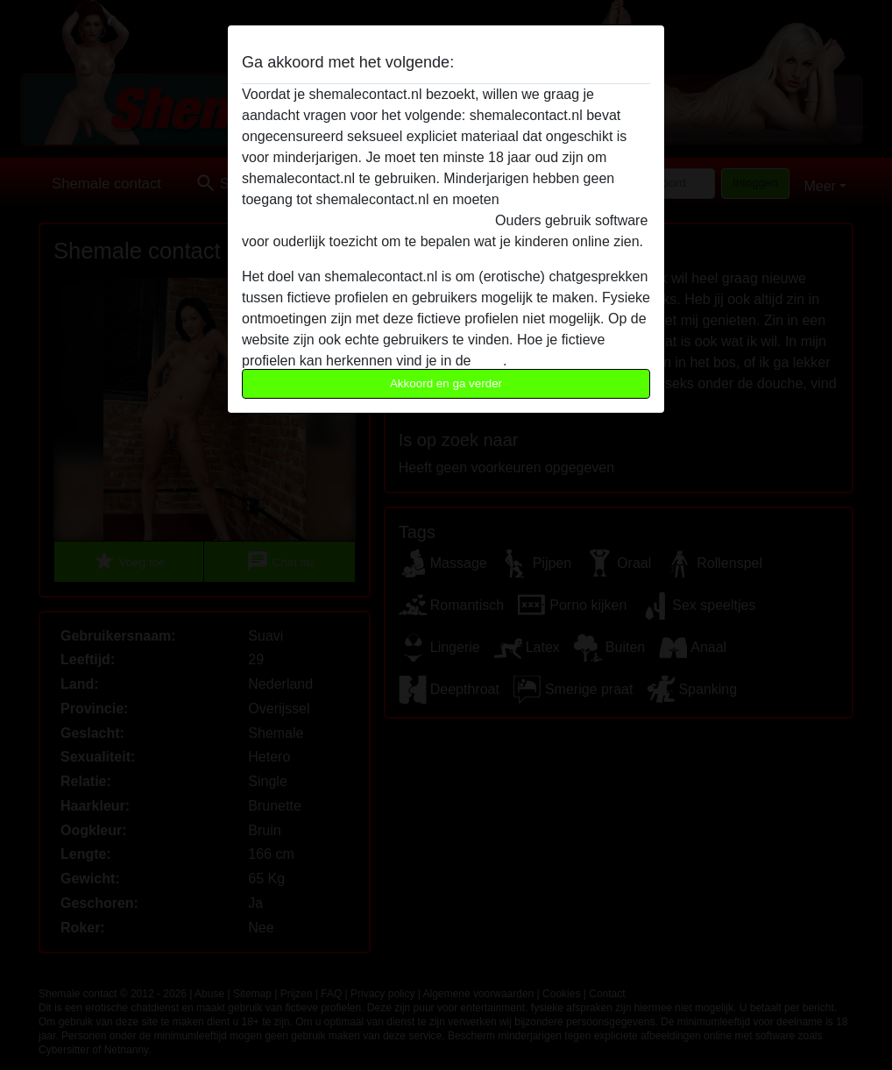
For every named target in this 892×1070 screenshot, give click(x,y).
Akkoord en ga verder (446, 383)
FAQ (489, 360)
